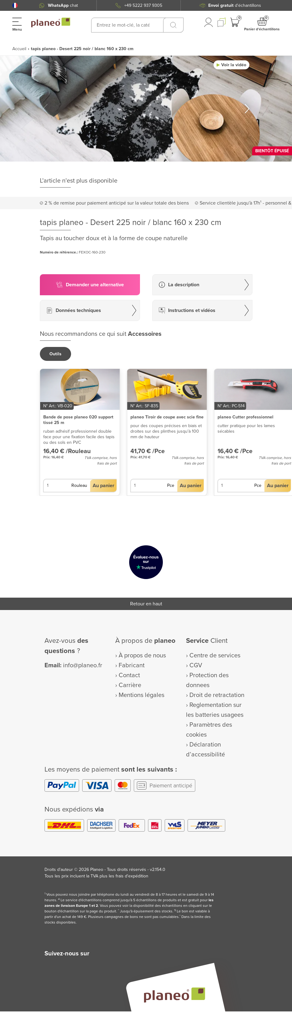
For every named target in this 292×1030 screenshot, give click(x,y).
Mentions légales (141, 695)
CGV (195, 665)
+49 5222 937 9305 (143, 5)
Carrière (130, 685)
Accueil (19, 48)
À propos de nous (142, 655)
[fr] (15, 5)
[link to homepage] (50, 23)
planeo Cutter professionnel (245, 417)
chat (63, 5)
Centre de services (214, 655)
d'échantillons (234, 5)
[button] (15, 5)
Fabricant (132, 665)
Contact (129, 675)
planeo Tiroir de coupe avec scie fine (167, 417)
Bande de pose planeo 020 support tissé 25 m (78, 419)
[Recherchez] (173, 25)
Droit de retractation (216, 695)
